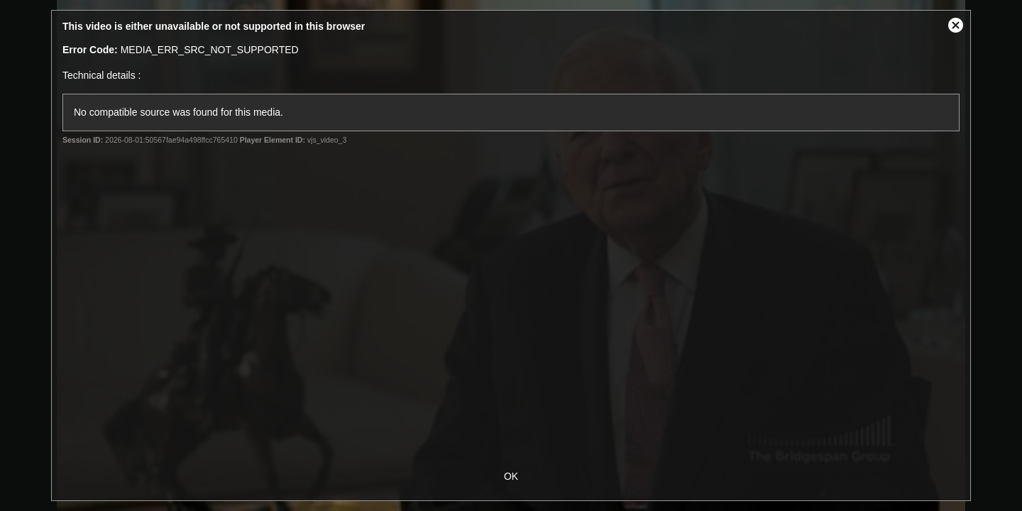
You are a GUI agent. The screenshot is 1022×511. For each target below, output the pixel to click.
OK (511, 476)
